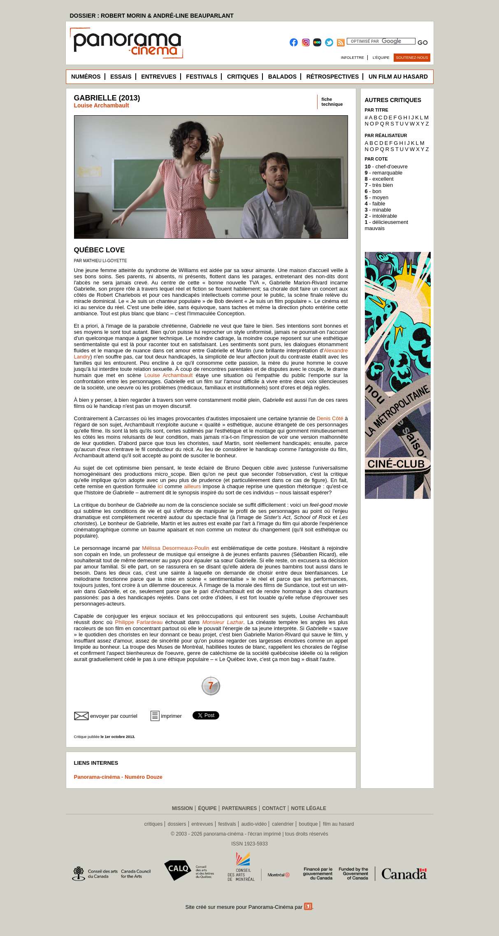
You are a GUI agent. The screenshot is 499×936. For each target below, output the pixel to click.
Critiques (242, 76)
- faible (375, 203)
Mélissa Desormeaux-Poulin (175, 548)
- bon (373, 191)
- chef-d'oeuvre (386, 166)
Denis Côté (330, 418)
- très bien (379, 185)
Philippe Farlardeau (139, 622)
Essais (120, 76)
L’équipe (381, 58)
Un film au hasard (398, 76)
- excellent (379, 179)
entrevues (202, 824)
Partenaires (239, 808)
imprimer (171, 716)
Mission (182, 808)
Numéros (86, 76)
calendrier (283, 824)
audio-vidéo (254, 824)
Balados (282, 76)
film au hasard (338, 824)
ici (160, 486)
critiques (153, 824)
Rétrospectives (332, 76)
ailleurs (192, 486)
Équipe (207, 808)
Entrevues (158, 76)
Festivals (201, 76)
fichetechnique (332, 102)
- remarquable (384, 173)
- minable (378, 210)
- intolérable (381, 216)
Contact (274, 808)
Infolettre (352, 58)
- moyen (377, 197)
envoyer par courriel (113, 716)
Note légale (308, 808)
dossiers (177, 824)
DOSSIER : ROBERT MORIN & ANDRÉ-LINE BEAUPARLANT (152, 15)
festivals (227, 824)
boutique (308, 824)
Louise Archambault (101, 105)
